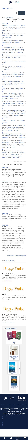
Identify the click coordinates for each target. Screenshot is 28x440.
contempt (23, 83)
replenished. (8, 37)
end (18, 128)
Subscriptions (18, 413)
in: (7, 28)
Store (23, 404)
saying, (22, 49)
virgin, (9, 103)
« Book (8, 19)
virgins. (21, 52)
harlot (21, 134)
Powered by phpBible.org (19, 161)
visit (20, 142)
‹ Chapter (15, 19)
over (18, 35)
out (9, 93)
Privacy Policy (11, 413)
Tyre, (21, 72)
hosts (10, 81)
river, (10, 42)
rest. (3, 106)
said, (7, 101)
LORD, (17, 156)
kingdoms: (9, 95)
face (8, 147)
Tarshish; (23, 25)
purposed (16, 81)
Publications (9, 404)
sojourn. (7, 69)
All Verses (21, 19)
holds (12, 98)
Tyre (24, 125)
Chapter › (13, 20)
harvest (4, 42)
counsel (14, 72)
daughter (21, 88)
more (17, 101)
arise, (21, 103)
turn (8, 144)
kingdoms (15, 145)
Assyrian (12, 112)
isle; (17, 33)
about (12, 134)
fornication (4, 145)
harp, (7, 134)
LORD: (11, 152)
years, (16, 127)
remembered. (22, 137)
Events (17, 404)
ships (18, 25)
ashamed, (8, 47)
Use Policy (5, 413)
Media (14, 404)
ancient (4, 67)
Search (21, 13)
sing (11, 130)
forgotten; (9, 135)
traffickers (8, 76)
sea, (22, 35)
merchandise (9, 151)
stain (23, 81)
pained (8, 57)
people (23, 110)
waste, (9, 27)
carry (19, 67)
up (6, 52)
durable (13, 157)
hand (13, 93)
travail (3, 50)
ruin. (11, 117)
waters (10, 40)
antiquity (19, 66)
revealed (4, 30)
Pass (3, 88)
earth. (15, 84)
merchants (4, 35)
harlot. (17, 130)
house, (22, 27)
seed (15, 40)
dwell (8, 156)
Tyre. (10, 25)
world (22, 145)
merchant (17, 96)
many (3, 137)
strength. (17, 89)
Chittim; (8, 105)
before (11, 156)
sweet (16, 135)
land (13, 28)
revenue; (17, 42)
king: (11, 128)
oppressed (4, 103)
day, (19, 125)
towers (23, 113)
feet (14, 67)
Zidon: (14, 47)
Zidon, (10, 35)
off (2, 69)
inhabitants (10, 33)
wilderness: (11, 113)
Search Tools (7, 8)
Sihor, (19, 40)
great (7, 40)
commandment (5, 96)
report (8, 56)
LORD (5, 81)
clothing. (18, 157)
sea (20, 47)
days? (7, 67)
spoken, (4, 49)
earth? (3, 78)
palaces (17, 115)
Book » (18, 20)
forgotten (8, 127)
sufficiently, (5, 157)
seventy (13, 127)
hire (18, 151)
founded (16, 112)
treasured (22, 152)
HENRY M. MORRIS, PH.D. (7, 280)
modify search (9, 17)
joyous (9, 66)
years (3, 130)
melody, (20, 135)
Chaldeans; (16, 110)
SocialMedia (17, 438)
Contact (23, 413)
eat (21, 156)
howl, (16, 61)
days (5, 128)
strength (13, 49)
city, (17, 134)
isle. (5, 62)
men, (12, 52)
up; (7, 154)
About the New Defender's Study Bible (16, 255)
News (5, 404)
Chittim (17, 28)
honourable (17, 76)
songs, (6, 137)
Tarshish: (4, 89)
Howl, (13, 25)
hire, (13, 144)
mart (3, 44)
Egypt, (17, 56)
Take (3, 134)
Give (20, 404)
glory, (10, 83)
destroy (4, 98)
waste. (5, 122)
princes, (22, 74)
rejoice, (20, 101)
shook (3, 95)
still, (5, 33)
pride (5, 83)
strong (9, 98)
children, (17, 50)
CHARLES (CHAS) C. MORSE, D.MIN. (9, 322)
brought (5, 117)
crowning (4, 74)
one (9, 128)
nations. (8, 44)
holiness (4, 152)
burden (6, 25)
